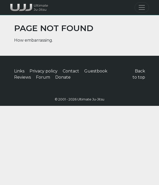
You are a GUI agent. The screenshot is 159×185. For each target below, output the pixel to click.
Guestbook (95, 71)
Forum (43, 77)
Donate (63, 77)
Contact (71, 71)
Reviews (22, 77)
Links (19, 71)
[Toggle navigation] (142, 7)
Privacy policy (44, 71)
